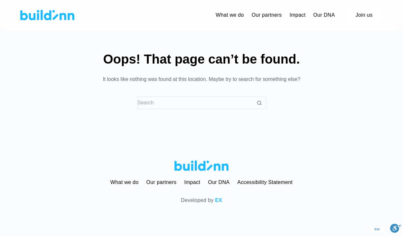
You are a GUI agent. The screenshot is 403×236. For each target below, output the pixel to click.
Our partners (161, 182)
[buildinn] (47, 15)
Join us (363, 15)
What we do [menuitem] (230, 15)
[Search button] (259, 102)
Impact (192, 182)
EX (218, 200)
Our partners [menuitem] (267, 15)
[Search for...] (195, 102)
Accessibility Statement (265, 182)
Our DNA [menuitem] (324, 15)
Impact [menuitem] (297, 15)
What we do (124, 182)
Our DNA (219, 182)
